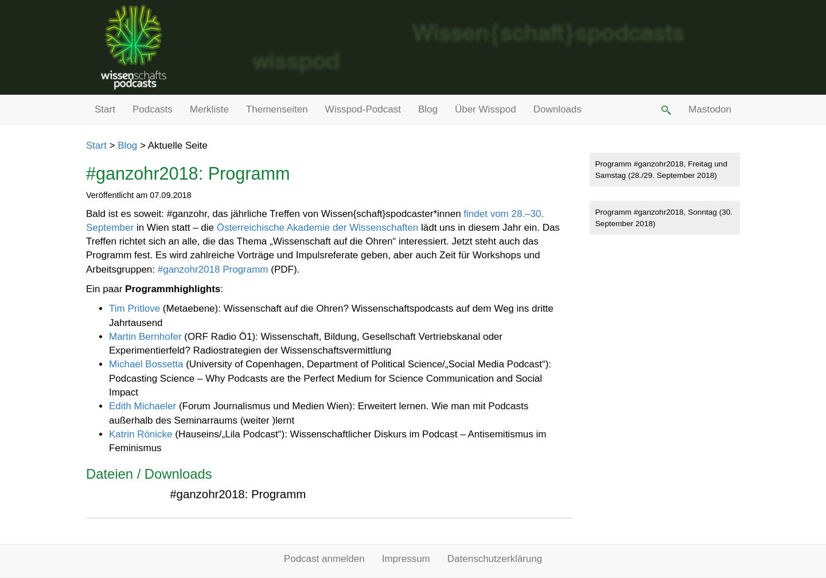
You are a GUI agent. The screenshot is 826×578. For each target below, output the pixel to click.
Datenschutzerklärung (494, 558)
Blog (428, 109)
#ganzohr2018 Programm (213, 269)
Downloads (557, 109)
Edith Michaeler (142, 406)
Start (105, 109)
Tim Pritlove (134, 308)
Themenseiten (277, 109)
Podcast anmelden (324, 558)
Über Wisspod (485, 109)
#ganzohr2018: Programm (238, 494)
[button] (665, 109)
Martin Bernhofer (145, 336)
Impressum (406, 558)
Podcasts (153, 109)
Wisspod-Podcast (363, 109)
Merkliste (209, 109)
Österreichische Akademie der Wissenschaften (318, 227)
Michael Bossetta (146, 364)
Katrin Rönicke (141, 434)
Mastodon (709, 109)
